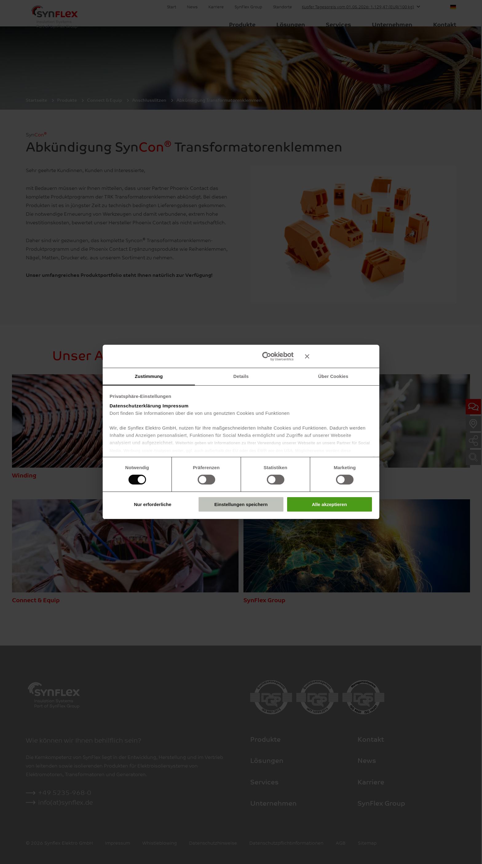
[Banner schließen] (339, 356)
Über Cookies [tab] (333, 376)
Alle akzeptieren (329, 504)
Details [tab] (241, 376)
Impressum (176, 405)
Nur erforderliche (153, 504)
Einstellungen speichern (240, 504)
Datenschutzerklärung (135, 405)
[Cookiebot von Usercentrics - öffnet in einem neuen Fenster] (267, 356)
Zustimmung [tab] (149, 376)
